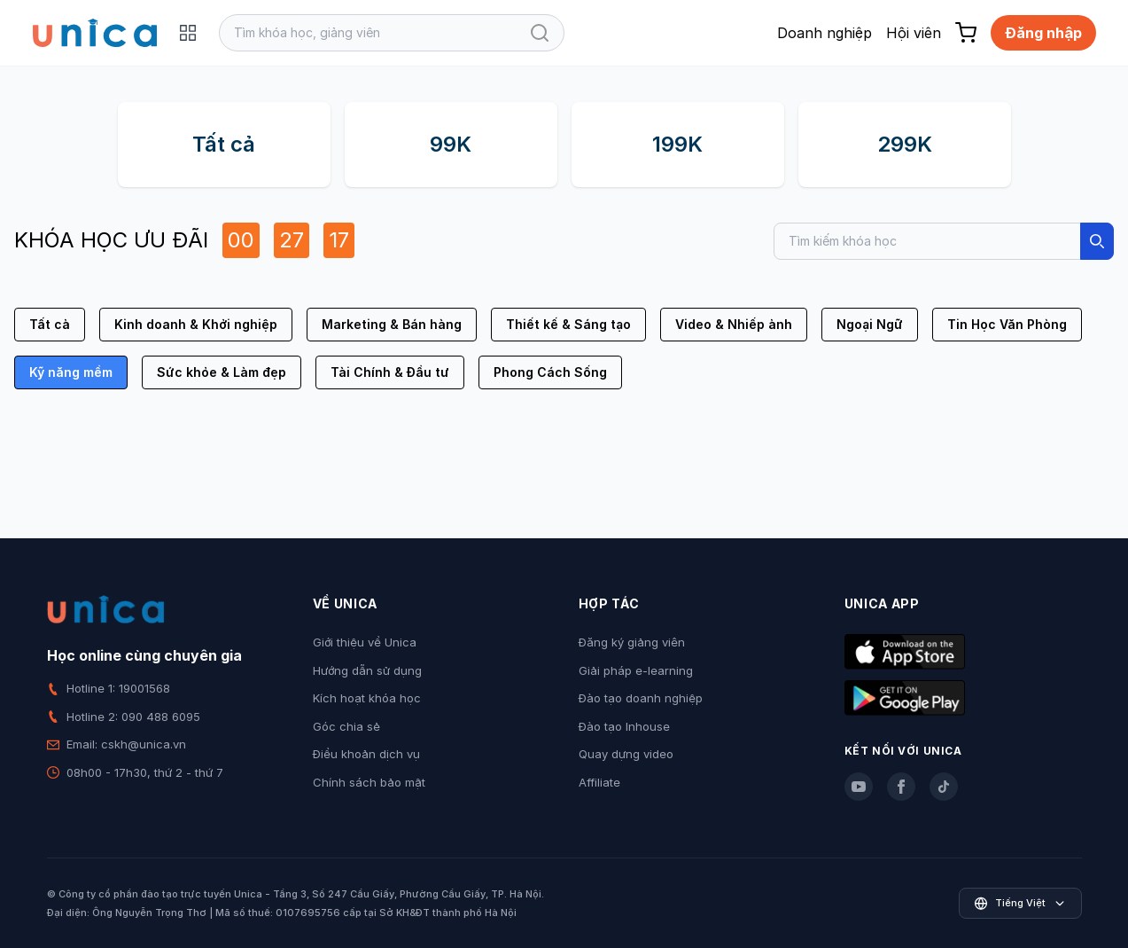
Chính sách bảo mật (369, 782)
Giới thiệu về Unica (364, 642)
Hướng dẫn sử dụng (367, 670)
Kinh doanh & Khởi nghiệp (195, 324)
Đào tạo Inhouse (624, 726)
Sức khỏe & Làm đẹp (221, 372)
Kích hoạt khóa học (367, 698)
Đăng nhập (1043, 33)
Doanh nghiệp (824, 33)
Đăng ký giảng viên (632, 642)
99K (450, 144)
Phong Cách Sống (550, 372)
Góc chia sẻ (346, 726)
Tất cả (223, 144)
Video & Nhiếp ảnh (733, 324)
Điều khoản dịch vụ (366, 754)
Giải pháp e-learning (636, 670)
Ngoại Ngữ (869, 324)
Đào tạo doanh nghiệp (641, 698)
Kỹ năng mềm (71, 372)
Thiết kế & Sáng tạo (568, 324)
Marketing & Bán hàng (392, 324)
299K (904, 144)
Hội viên (913, 33)
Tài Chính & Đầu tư (390, 372)
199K (677, 144)
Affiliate (599, 782)
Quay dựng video (626, 754)
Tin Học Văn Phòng (1007, 324)
